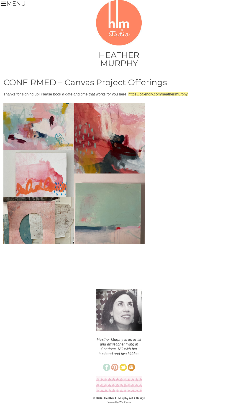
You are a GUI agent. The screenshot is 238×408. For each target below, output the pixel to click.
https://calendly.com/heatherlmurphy (158, 94)
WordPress (125, 402)
